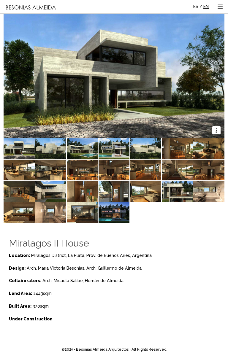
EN (206, 6)
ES (195, 6)
